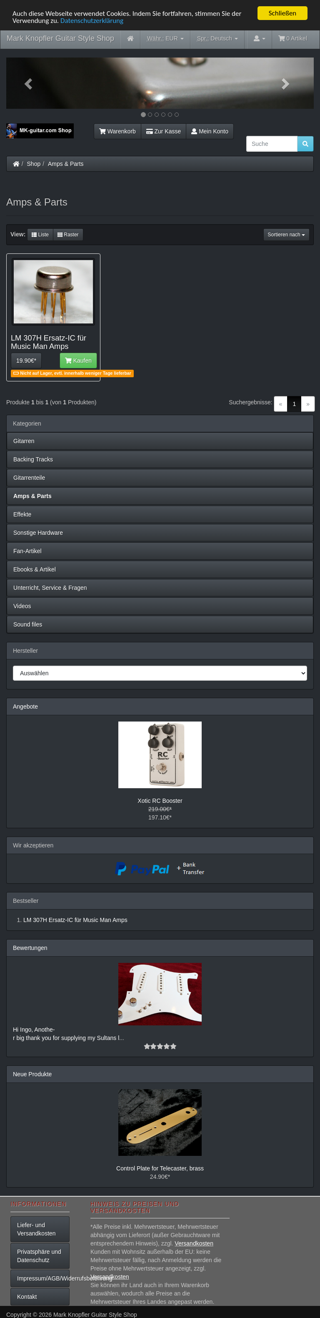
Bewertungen (30, 948)
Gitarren (24, 441)
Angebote (25, 706)
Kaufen (78, 360)
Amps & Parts (66, 163)
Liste (40, 235)
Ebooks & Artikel (34, 569)
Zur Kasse (163, 131)
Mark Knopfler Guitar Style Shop (60, 38)
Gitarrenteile (29, 477)
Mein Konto (209, 131)
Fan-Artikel (27, 551)
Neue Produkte (32, 1074)
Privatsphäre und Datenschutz (39, 1255)
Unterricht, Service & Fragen (50, 587)
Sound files (27, 624)
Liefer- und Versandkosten (36, 1229)
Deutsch (217, 38)
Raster (68, 235)
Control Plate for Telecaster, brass (160, 1168)
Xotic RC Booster (160, 800)
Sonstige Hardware (38, 532)
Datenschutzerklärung (91, 20)
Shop (34, 163)
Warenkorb (117, 131)
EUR (165, 38)
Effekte (22, 514)
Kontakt (27, 1296)
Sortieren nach (286, 235)
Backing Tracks (33, 459)
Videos (22, 606)
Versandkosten (194, 1243)
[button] (29, 83)
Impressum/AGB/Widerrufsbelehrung (43, 1278)
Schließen (283, 13)
